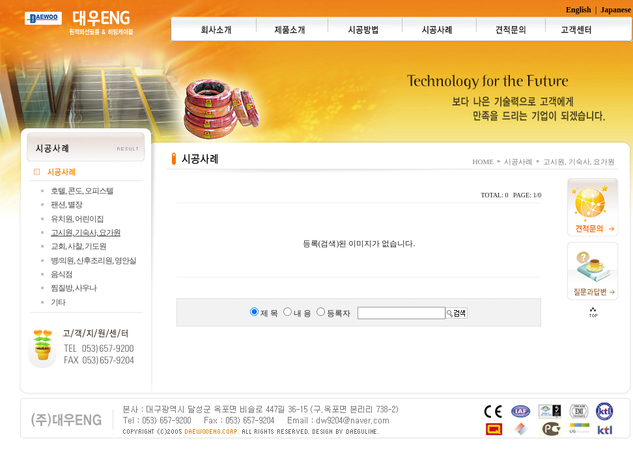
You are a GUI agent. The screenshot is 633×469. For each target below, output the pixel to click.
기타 (58, 302)
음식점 (61, 274)
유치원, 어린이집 (77, 218)
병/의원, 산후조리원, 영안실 (93, 260)
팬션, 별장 (66, 204)
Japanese (615, 9)
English (578, 9)
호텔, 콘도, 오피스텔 (82, 190)
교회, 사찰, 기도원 (78, 246)
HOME (483, 161)
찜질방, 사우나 (73, 287)
